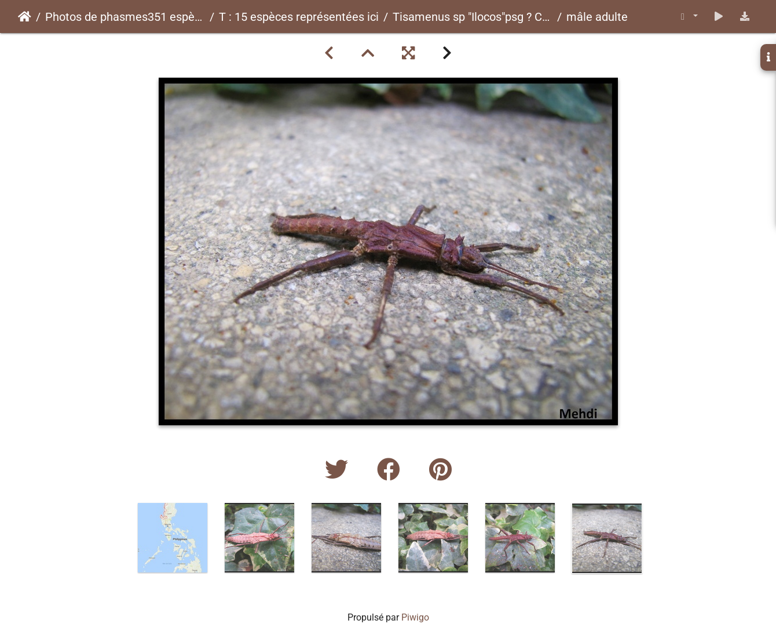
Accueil (24, 16)
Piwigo (415, 617)
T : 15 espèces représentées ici (299, 17)
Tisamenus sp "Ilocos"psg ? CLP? (472, 17)
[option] (172, 537)
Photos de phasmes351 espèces (125, 17)
